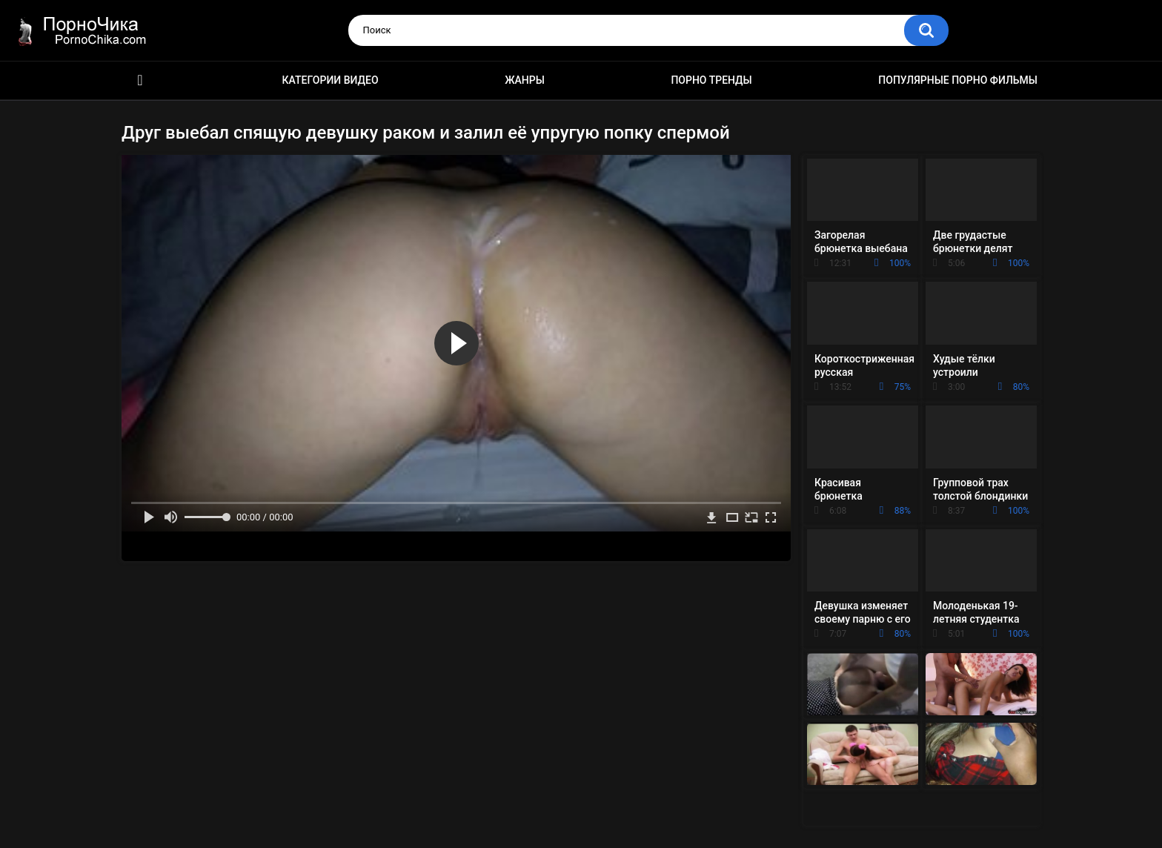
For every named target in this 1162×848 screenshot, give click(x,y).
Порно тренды (711, 80)
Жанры (525, 80)
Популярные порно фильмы (958, 80)
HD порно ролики (140, 80)
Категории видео (330, 80)
